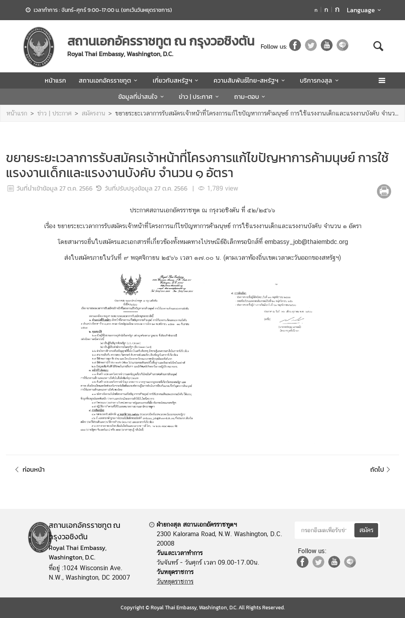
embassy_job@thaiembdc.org (306, 242)
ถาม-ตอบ (251, 96)
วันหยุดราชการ (175, 581)
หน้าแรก (55, 80)
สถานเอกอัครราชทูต (109, 80)
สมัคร (366, 530)
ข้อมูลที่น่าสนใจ (142, 96)
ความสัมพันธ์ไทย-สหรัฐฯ (250, 80)
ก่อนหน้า (28, 469)
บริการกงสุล (320, 80)
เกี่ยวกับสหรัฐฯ (177, 80)
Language (365, 10)
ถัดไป (381, 469)
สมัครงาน (93, 113)
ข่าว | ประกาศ (200, 96)
